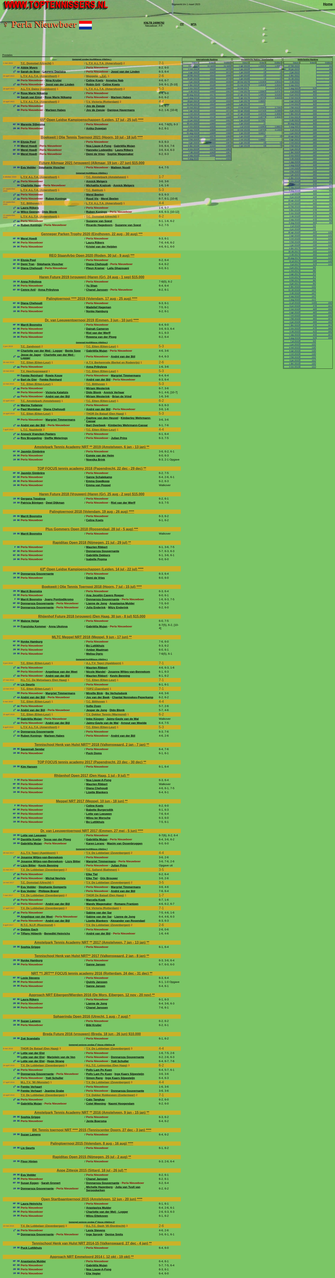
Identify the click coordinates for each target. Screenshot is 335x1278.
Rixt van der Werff (98, 332)
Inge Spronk (94, 1234)
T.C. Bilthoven (30, 203)
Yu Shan (91, 285)
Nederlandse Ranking (308, 59)
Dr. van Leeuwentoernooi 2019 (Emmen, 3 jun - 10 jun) (89, 320)
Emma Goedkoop (98, 481)
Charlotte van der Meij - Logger (42, 350)
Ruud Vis (92, 198)
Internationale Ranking (207, 59)
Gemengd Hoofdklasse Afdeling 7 (91, 849)
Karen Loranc (95, 843)
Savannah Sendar (33, 749)
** (148, 447)
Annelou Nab (114, 80)
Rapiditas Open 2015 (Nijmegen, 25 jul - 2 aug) (90, 1157)
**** (140, 120)
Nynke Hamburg (97, 311)
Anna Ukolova (58, 626)
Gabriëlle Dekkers (98, 555)
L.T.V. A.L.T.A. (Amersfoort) (104, 63)
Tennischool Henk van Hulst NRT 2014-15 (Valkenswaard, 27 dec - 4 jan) (90, 1243)
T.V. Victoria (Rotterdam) (102, 101)
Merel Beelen (95, 194)
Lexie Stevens (30, 977)
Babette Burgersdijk (99, 809)
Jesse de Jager (31, 354)
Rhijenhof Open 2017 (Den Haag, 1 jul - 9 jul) (90, 775)
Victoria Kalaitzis (57, 392)
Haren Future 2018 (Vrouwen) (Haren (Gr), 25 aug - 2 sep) (85, 494)
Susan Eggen (30, 1183)
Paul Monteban (31, 409)
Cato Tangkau (95, 1099)
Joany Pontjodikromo (58, 599)
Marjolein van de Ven (61, 1057)
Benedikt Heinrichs (57, 933)
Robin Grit (93, 84)
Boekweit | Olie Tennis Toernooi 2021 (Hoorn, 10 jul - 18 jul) (89, 137)
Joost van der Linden (125, 71)
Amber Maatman (97, 649)
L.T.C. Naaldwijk (31, 429)
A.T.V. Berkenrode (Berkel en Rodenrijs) (113, 362)
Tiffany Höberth (31, 933)
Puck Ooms (94, 753)
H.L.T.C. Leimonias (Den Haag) (106, 1065)
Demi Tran (27, 264)
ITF (182, 24)
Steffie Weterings (56, 438)
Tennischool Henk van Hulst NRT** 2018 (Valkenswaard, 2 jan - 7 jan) (90, 744)
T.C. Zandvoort (31, 346)
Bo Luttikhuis (95, 645)
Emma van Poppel (98, 485)
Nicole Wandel (96, 671)
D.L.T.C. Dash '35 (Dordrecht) (105, 1225)
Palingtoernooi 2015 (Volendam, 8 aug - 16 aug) (89, 1143)
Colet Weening (96, 1103)
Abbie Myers (29, 67)
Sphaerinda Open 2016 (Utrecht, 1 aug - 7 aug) (91, 1016)
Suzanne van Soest (99, 221)
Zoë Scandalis (30, 1038)
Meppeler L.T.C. (96, 76)
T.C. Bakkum (94, 190)
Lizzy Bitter (73, 861)
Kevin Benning (120, 675)
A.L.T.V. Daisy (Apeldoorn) (38, 88)
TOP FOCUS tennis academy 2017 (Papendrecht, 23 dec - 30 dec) (90, 762)
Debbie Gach (29, 929)
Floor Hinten (29, 1161)
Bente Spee (73, 350)
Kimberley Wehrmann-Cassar (128, 425)
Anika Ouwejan (96, 128)
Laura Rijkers (124, 150)
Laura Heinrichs (31, 1203)
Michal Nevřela (55, 878)
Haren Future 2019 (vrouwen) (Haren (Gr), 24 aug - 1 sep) (85, 277)
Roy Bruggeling (31, 438)
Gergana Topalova (33, 498)
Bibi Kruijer (93, 1025)
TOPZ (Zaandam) (97, 688)
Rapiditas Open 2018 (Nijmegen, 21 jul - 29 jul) (90, 542)
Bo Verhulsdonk (116, 693)
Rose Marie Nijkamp (34, 93)
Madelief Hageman (98, 307)
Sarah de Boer (30, 71)
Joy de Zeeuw (95, 106)
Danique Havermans (121, 110)
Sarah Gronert (50, 1183)
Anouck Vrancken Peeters (38, 434)
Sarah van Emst (31, 97)
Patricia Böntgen (32, 502)
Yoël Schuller (120, 1061)
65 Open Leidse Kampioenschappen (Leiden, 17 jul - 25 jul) (89, 120)
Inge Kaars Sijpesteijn (129, 1073)
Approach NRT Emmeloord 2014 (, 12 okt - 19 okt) (90, 1257)
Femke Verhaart (31, 1086)
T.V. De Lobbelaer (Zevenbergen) (108, 852)
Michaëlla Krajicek (98, 185)
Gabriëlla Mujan (124, 145)
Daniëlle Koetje (31, 839)
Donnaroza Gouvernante (102, 551)
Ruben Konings (56, 198)
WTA (193, 24)
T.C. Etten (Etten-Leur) (101, 346)
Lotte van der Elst (33, 1053)
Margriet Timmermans (126, 375)
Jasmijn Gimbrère (33, 451)
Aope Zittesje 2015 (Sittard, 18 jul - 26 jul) (90, 1170)
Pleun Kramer (95, 268)
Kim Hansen (29, 766)
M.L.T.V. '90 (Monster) (35, 1082)
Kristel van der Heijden (101, 246)
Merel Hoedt (29, 145)
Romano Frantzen (126, 903)
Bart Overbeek (96, 425)
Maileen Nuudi (120, 167)
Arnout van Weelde (134, 722)
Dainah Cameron (97, 328)
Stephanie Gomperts (52, 887)
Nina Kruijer (54, 80)
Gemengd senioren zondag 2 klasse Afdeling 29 (92, 1045)
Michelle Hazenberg (99, 1187)
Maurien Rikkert (96, 547)
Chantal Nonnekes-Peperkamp (132, 697)
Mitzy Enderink (118, 607)
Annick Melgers (96, 181)
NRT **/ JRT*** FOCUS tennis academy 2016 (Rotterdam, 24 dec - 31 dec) (90, 973)
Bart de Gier (29, 379)
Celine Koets (94, 80)
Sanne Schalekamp (99, 477)
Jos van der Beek (98, 697)
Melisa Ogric (94, 653)
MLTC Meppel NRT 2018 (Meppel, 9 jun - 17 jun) (90, 637)
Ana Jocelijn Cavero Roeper (105, 595)
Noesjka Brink (95, 459)
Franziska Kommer (33, 626)
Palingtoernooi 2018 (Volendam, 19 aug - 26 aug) (89, 511)
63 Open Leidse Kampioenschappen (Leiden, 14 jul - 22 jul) (89, 569)
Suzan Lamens (31, 1021)
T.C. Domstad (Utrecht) (36, 63)
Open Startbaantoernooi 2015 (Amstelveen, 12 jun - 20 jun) (89, 1199)
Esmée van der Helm (100, 455)
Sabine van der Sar (99, 912)
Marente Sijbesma (33, 124)
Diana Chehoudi (97, 264)
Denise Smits (114, 1234)
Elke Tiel (92, 874)
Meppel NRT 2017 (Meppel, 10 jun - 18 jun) (90, 801)
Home (328, 4)
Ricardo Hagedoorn (99, 225)
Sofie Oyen (93, 706)
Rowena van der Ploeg (101, 336)
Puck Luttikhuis (31, 1247)
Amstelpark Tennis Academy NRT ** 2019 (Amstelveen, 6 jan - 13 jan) (90, 447)
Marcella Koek (95, 899)
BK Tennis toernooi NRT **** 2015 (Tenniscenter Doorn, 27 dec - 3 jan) (89, 1130)
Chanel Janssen (97, 289)
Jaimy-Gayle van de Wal (122, 718)
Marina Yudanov (32, 405)
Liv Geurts (28, 684)
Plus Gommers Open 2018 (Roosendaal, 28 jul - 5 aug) (90, 529)
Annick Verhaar (114, 392)
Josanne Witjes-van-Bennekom (129, 671)
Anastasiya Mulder (122, 603)
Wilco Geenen (30, 211)
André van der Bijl (123, 356)
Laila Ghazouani (118, 268)
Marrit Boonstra (31, 324)
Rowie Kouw (53, 375)
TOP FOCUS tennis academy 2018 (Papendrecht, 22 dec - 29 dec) (90, 468)
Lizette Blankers (97, 792)
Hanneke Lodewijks (99, 150)
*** (140, 234)
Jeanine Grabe (54, 1090)
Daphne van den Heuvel (102, 418)
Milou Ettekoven (97, 1215)
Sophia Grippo (30, 947)
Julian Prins (119, 438)
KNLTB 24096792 (154, 22)
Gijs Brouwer (109, 878)
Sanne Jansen (95, 964)
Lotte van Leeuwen (99, 813)
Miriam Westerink (98, 388)
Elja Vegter (93, 1273)
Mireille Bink (94, 693)
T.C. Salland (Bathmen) (101, 869)
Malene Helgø (30, 620)
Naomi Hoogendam (121, 1103)
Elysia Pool (28, 141)
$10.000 (134, 1034)
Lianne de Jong (96, 603)
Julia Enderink (96, 607)
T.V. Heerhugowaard (34, 371)
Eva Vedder (28, 167)
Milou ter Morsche (98, 817)
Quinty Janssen (96, 982)
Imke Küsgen (95, 718)
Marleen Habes (121, 97)
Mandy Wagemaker (99, 903)
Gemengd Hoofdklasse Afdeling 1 (91, 173)
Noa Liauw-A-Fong (98, 145)
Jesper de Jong (96, 710)
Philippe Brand (48, 891)
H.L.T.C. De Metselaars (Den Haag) (44, 680)
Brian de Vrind (121, 396)
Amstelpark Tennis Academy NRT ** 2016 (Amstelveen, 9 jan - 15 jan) (90, 1112)
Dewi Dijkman (55, 502)
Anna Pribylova (31, 281)
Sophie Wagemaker (120, 154)
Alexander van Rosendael (127, 920)
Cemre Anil (28, 289)
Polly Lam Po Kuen (99, 1069)
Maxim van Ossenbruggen (125, 843)
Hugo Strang (55, 1061)
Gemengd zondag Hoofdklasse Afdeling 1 (92, 59)
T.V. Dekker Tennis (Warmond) (106, 714)
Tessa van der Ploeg (57, 839)
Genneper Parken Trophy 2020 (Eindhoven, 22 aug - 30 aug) (89, 234)
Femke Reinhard (32, 375)
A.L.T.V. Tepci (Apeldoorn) (103, 663)
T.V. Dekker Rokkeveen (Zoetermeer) (110, 1095)
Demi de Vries (95, 154)
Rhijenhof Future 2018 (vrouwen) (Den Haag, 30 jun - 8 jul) (85, 616)
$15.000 (138, 163)
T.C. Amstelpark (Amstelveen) (106, 177)
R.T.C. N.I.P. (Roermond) (37, 925)
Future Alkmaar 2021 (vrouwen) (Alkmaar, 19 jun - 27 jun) (85, 163)
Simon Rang (94, 1078)
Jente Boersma (96, 1121)
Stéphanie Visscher (51, 167)
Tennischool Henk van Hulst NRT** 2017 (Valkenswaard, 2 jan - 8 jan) (90, 956)
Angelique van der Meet (62, 671)
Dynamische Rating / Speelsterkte (257, 59)
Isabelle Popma (96, 559)
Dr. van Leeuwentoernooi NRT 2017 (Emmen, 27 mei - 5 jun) (89, 831)
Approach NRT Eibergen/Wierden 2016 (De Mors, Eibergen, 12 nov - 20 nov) (90, 995)
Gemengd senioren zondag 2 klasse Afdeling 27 (92, 1222)
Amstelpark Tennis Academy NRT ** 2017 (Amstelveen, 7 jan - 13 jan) (90, 942)
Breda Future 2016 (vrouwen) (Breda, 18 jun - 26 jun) (85, 1034)
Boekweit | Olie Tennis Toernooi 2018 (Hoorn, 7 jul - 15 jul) (89, 587)
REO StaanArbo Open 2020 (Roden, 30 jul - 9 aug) (90, 255)
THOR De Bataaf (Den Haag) (105, 413)
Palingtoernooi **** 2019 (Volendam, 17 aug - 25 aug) (89, 298)
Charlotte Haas (31, 185)
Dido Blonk (49, 211)
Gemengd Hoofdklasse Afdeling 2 (91, 342)
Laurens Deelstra (54, 71)
